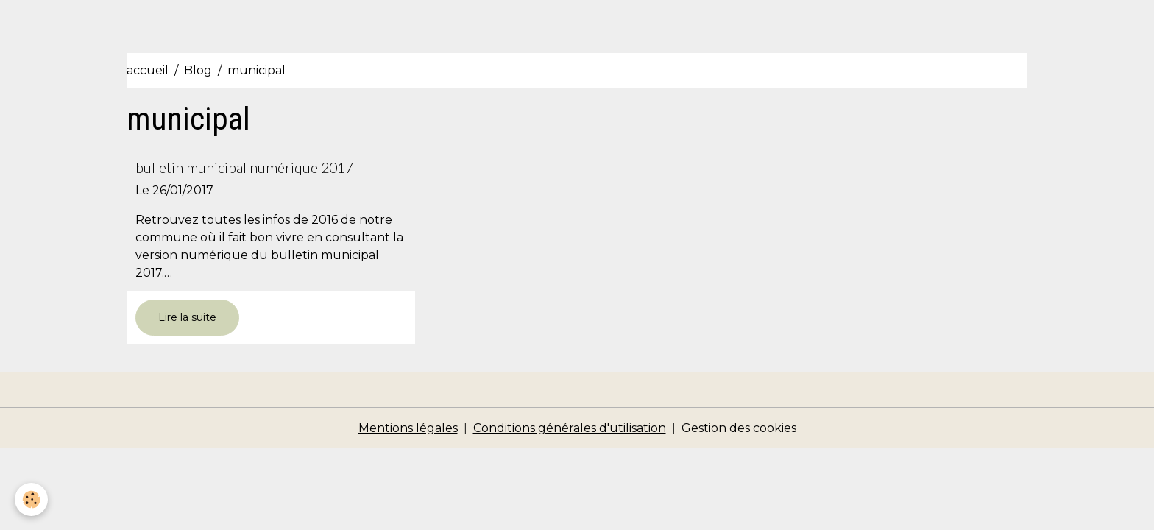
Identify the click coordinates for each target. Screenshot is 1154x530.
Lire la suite (187, 317)
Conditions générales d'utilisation (569, 428)
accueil (148, 70)
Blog (198, 70)
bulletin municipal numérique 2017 (244, 167)
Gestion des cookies (739, 428)
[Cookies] (31, 499)
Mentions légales (408, 428)
